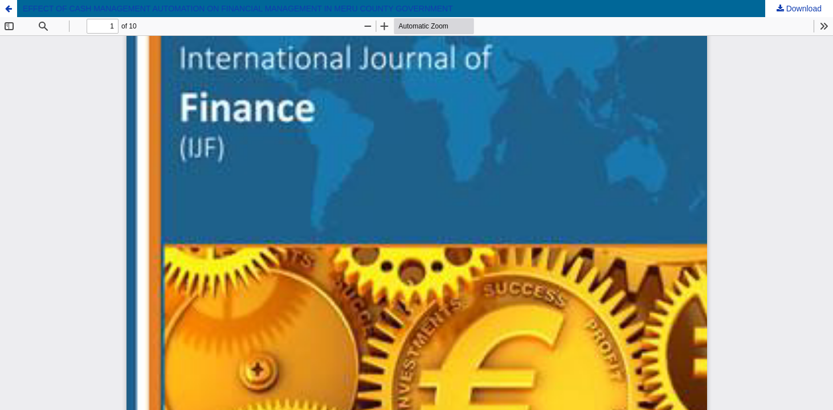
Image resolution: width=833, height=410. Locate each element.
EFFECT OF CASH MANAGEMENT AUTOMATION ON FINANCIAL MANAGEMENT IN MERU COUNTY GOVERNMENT (238, 8)
